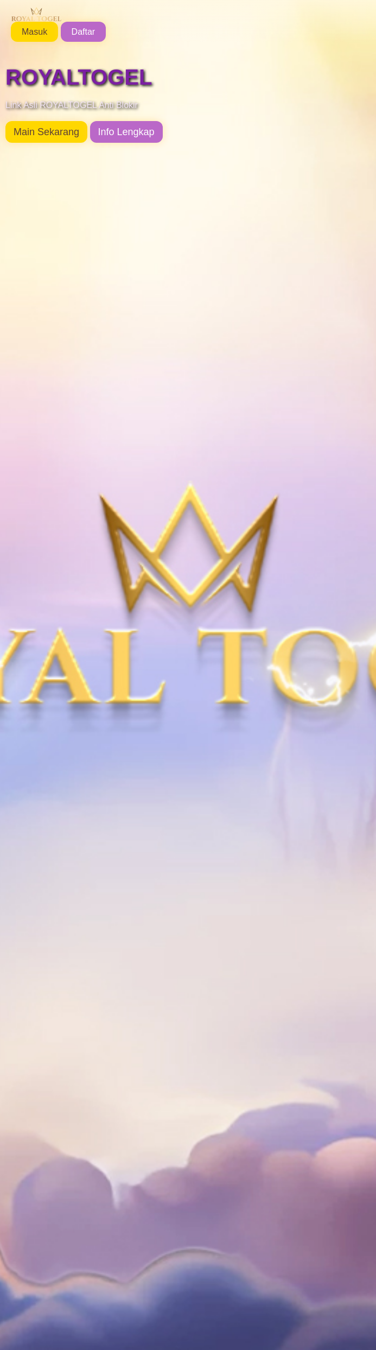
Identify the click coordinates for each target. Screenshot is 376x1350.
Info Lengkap (126, 131)
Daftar (83, 31)
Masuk (34, 31)
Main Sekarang (46, 131)
